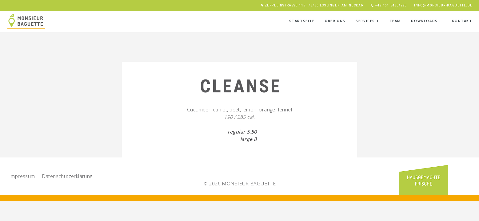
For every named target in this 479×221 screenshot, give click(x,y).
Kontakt (462, 20)
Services (367, 20)
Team (395, 20)
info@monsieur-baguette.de (443, 5)
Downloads (426, 20)
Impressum (22, 176)
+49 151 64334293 (391, 5)
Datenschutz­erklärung (67, 176)
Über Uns (335, 20)
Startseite (302, 20)
